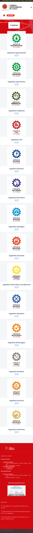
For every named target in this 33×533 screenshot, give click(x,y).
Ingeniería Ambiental (17, 111)
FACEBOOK (21, 530)
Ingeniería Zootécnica (16, 429)
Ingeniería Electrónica (16, 198)
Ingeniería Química (16, 401)
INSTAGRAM (27, 530)
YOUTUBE (30, 531)
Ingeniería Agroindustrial (16, 53)
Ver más (17, 55)
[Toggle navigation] (31, 7)
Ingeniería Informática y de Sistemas (16, 285)
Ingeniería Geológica (16, 227)
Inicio (1, 22)
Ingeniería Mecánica (16, 314)
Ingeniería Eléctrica (16, 169)
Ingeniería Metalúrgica (16, 343)
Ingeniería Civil (16, 140)
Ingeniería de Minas (16, 372)
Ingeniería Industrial (16, 256)
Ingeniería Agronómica (16, 82)
